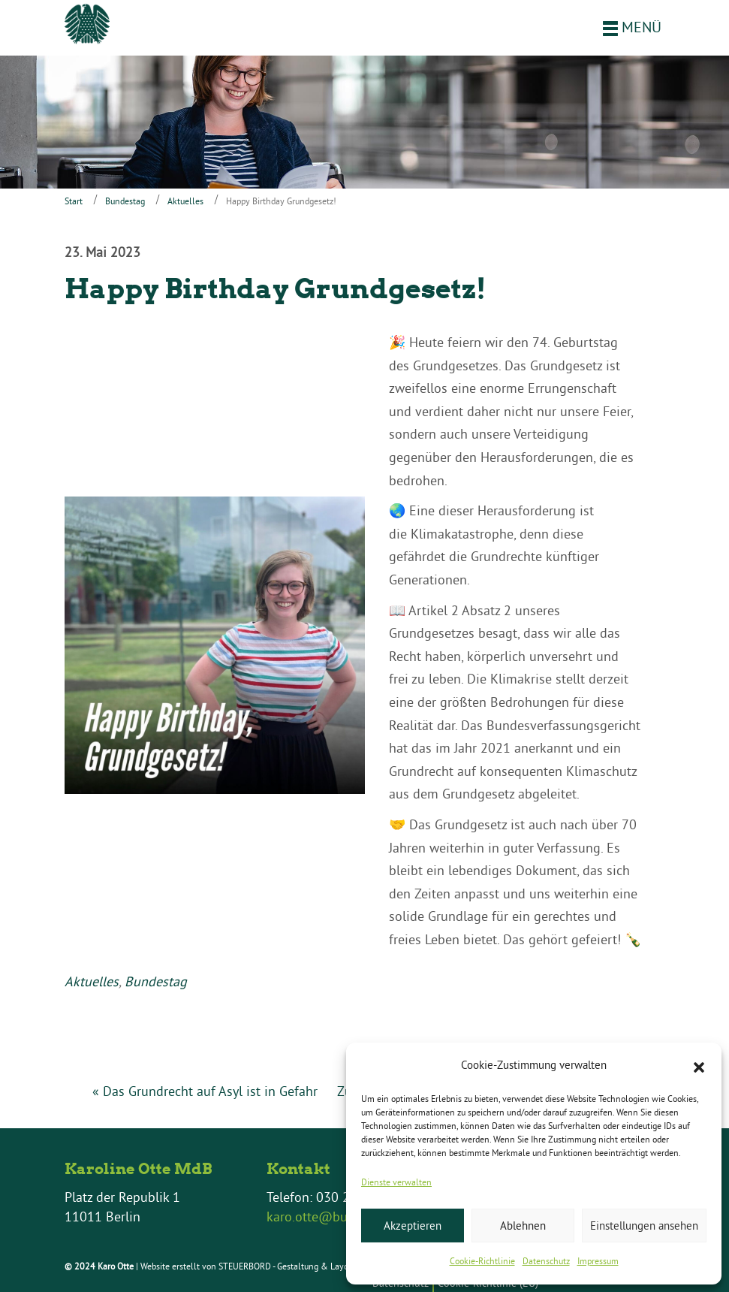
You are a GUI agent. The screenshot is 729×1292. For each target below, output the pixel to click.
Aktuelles (185, 201)
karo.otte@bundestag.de (339, 1216)
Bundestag (125, 201)
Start (74, 201)
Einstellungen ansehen (644, 1225)
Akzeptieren (412, 1225)
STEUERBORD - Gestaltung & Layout (287, 1266)
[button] (698, 1065)
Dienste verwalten (396, 1182)
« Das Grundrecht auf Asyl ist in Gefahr (205, 1091)
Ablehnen (523, 1225)
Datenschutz (546, 1260)
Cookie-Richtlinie (482, 1260)
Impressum (598, 1260)
